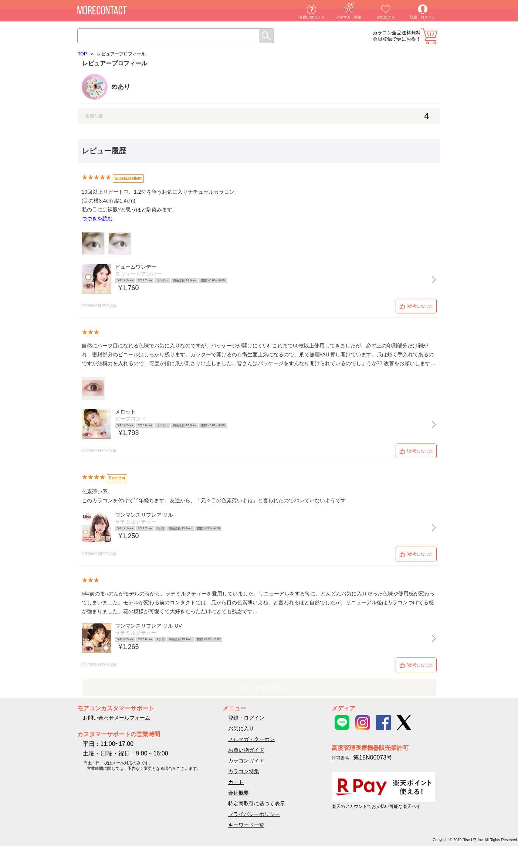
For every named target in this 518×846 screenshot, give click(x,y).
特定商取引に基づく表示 (256, 803)
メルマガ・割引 (349, 17)
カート (429, 36)
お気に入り (385, 17)
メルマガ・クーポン (251, 739)
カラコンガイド (246, 761)
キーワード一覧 (246, 825)
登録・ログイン (423, 17)
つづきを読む (97, 218)
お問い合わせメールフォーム (116, 718)
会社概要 (238, 793)
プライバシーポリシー (254, 814)
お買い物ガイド (312, 17)
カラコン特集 (243, 771)
